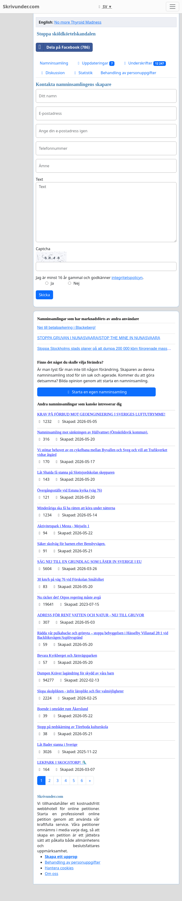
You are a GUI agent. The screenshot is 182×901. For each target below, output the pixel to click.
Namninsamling (54, 63)
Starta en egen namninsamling (96, 392)
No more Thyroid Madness (77, 22)
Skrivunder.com (21, 6)
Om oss (51, 873)
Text (39, 179)
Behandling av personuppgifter (128, 72)
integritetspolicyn (127, 277)
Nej (76, 283)
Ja (52, 283)
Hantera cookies (59, 868)
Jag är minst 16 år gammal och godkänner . (90, 277)
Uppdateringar (95, 63)
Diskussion (52, 72)
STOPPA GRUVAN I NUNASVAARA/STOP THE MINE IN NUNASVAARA (98, 338)
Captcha (43, 248)
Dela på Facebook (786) (63, 47)
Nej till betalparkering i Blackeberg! (66, 328)
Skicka (44, 294)
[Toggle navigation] (172, 6)
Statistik (83, 72)
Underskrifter (144, 63)
